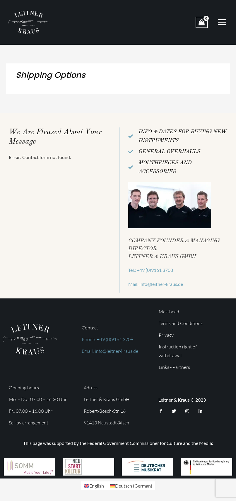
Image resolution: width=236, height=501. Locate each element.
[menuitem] (94, 485)
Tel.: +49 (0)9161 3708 (150, 270)
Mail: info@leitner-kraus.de (155, 284)
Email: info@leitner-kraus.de (110, 351)
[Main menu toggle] (222, 22)
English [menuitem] (96, 485)
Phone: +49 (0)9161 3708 (107, 339)
